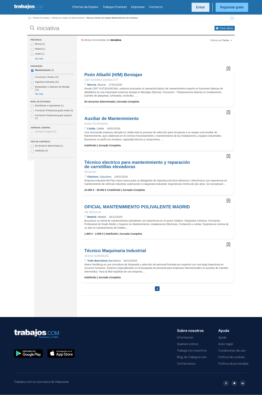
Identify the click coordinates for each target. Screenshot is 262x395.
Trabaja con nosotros (192, 350)
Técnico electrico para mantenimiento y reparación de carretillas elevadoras (137, 164)
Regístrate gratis (232, 7)
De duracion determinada (47, 146)
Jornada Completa (45, 131)
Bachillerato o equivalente (47, 105)
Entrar (200, 7)
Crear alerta (226, 28)
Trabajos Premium (115, 7)
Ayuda (222, 337)
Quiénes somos (187, 344)
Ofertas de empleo (41, 18)
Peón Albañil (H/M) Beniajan (113, 75)
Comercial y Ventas (44, 77)
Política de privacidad (233, 363)
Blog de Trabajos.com (192, 357)
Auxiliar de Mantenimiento (111, 118)
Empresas (138, 7)
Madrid (38, 49)
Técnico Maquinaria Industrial (115, 250)
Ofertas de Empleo (85, 7)
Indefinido (39, 150)
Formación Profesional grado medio (52, 110)
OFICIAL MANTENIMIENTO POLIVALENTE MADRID (137, 207)
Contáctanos (186, 363)
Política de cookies (231, 357)
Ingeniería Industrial (44, 82)
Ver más (39, 58)
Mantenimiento (42, 70)
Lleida (38, 54)
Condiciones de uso (232, 350)
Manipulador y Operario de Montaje (52, 87)
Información (185, 337)
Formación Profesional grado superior (51, 117)
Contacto (156, 7)
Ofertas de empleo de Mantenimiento (68, 18)
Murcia (38, 44)
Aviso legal (225, 344)
